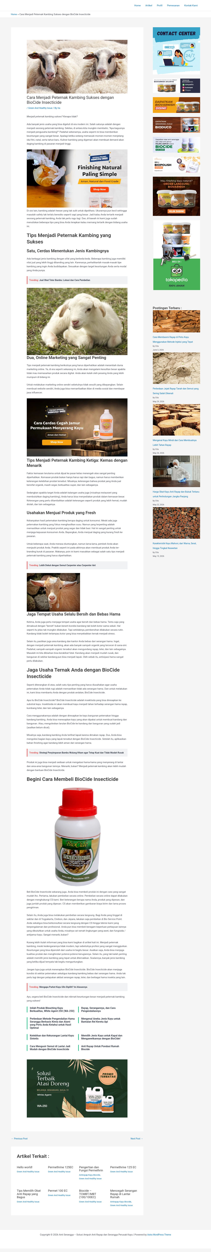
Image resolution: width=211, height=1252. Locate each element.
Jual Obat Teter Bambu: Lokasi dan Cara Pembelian (66, 280)
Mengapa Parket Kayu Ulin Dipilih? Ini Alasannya (65, 991)
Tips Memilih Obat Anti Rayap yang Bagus (29, 1198)
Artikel (148, 5)
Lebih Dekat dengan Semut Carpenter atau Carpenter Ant (69, 565)
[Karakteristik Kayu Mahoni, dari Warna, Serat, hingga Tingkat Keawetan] (176, 523)
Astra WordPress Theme (159, 1238)
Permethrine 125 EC (122, 1172)
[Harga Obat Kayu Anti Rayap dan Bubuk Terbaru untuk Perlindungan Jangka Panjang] (176, 471)
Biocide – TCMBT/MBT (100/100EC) (88, 1198)
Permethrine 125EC (61, 1171)
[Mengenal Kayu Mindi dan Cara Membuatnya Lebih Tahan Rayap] (176, 420)
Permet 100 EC (58, 1194)
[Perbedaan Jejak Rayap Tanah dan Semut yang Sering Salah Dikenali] (176, 368)
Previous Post (20, 1142)
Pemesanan (173, 5)
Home (137, 5)
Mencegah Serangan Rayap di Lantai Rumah (123, 1198)
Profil (159, 5)
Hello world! (25, 1171)
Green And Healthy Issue (41, 108)
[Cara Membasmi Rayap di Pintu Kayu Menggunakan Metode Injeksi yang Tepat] (176, 321)
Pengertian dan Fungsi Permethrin (92, 1172)
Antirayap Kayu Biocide (90, 1179)
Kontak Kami (191, 5)
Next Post (136, 1142)
